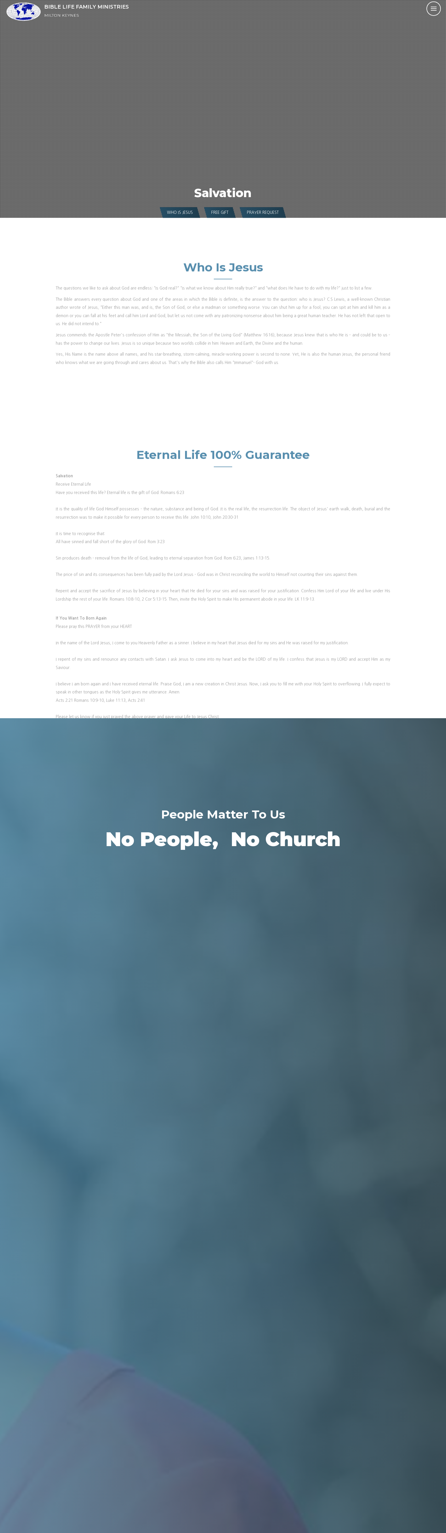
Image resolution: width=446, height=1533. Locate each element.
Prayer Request (263, 212)
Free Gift (219, 212)
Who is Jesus (180, 212)
